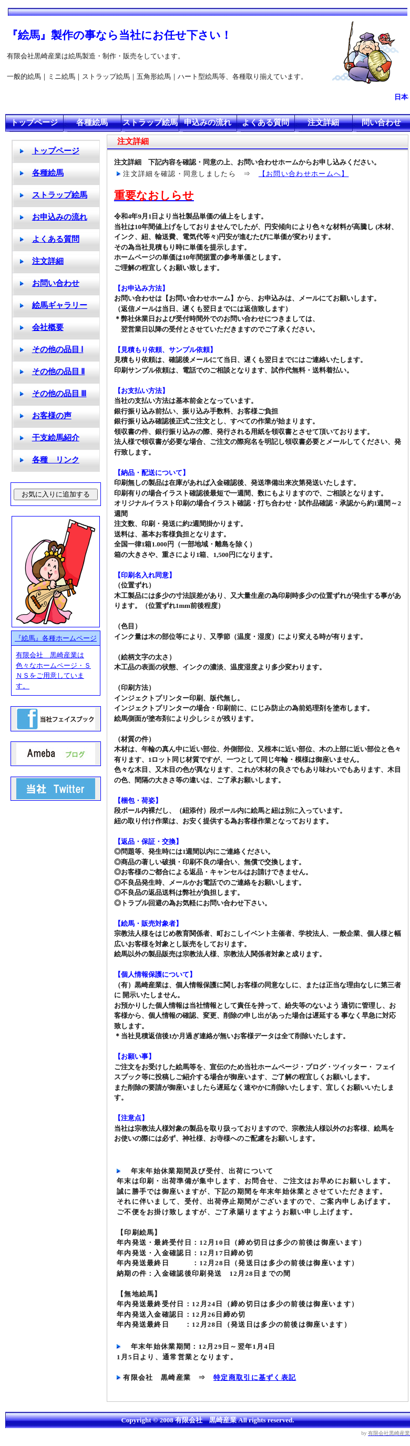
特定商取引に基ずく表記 (254, 1377)
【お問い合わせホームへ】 (304, 174)
